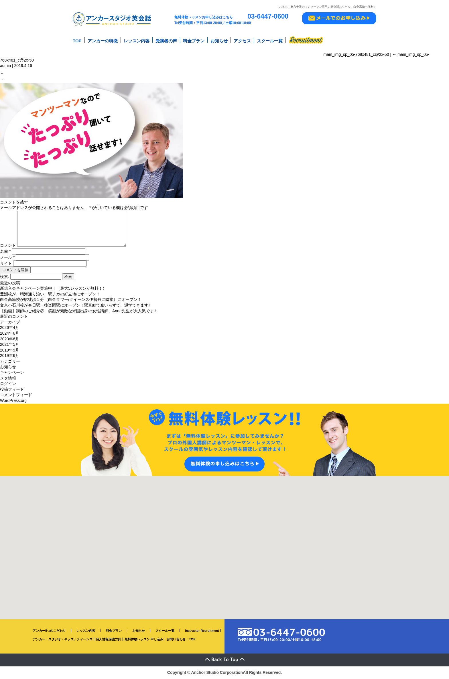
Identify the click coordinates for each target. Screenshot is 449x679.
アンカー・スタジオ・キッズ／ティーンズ (62, 640)
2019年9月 (9, 350)
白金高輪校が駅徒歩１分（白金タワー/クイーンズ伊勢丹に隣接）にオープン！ (70, 300)
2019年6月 (9, 356)
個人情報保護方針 (108, 640)
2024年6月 (9, 333)
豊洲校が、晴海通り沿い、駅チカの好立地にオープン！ (50, 294)
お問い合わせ (176, 640)
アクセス (242, 39)
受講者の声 (166, 39)
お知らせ (219, 39)
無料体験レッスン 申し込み (144, 640)
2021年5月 (9, 345)
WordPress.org (13, 401)
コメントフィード (16, 395)
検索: (4, 277)
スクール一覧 (270, 39)
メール (7, 257)
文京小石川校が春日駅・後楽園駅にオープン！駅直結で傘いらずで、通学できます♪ (75, 305)
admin (5, 62)
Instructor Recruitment (202, 631)
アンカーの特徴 (103, 39)
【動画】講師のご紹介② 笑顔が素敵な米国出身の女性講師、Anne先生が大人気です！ (79, 311)
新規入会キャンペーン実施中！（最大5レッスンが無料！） (53, 289)
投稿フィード (12, 390)
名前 (5, 251)
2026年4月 (9, 328)
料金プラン (193, 39)
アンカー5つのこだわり (49, 631)
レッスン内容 (136, 39)
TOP (77, 39)
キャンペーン (12, 373)
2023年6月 (9, 339)
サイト (6, 263)
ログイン (8, 384)
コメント (8, 246)
